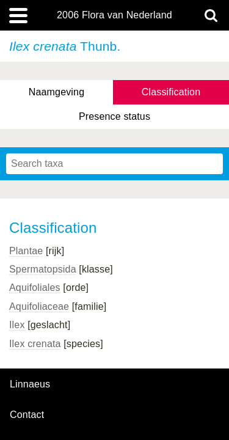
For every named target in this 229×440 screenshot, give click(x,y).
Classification (171, 92)
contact (27, 414)
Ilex (17, 325)
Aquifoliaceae (39, 306)
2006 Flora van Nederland (114, 15)
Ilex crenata (35, 344)
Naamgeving (56, 92)
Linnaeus (30, 384)
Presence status (114, 116)
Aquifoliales (34, 287)
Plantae (26, 251)
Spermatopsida (42, 269)
